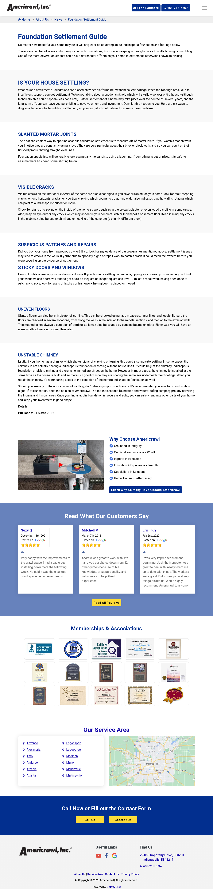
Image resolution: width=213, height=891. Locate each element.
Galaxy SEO (114, 887)
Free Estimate (146, 8)
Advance (32, 743)
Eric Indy (149, 530)
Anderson (33, 762)
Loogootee (73, 749)
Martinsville (74, 775)
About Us (42, 19)
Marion (70, 762)
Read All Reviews (107, 603)
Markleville (73, 769)
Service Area (95, 874)
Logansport (73, 743)
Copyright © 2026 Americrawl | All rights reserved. (108, 880)
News (58, 19)
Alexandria (34, 749)
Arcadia (32, 769)
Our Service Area (106, 729)
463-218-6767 (176, 8)
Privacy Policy (130, 874)
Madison (72, 756)
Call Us (90, 820)
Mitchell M (90, 530)
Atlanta (31, 775)
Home (24, 19)
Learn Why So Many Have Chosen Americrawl (145, 490)
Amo (30, 756)
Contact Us (123, 820)
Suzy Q (26, 530)
